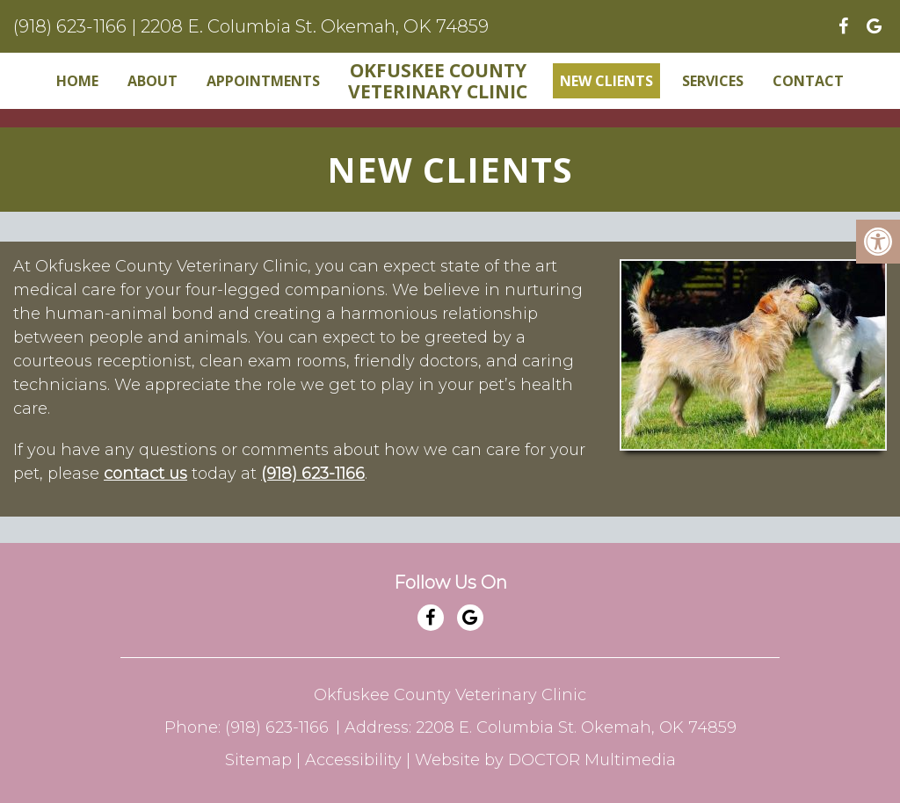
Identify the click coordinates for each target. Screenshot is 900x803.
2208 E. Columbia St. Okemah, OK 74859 (315, 26)
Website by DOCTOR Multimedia (545, 760)
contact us (145, 473)
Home (77, 80)
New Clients (606, 80)
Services (713, 80)
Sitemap (258, 760)
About (152, 80)
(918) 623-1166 (70, 26)
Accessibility (353, 760)
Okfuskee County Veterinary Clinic (437, 81)
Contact (808, 80)
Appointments (263, 80)
